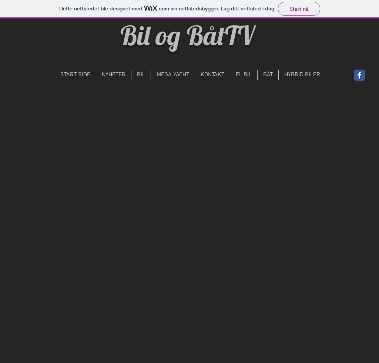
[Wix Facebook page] (359, 75)
